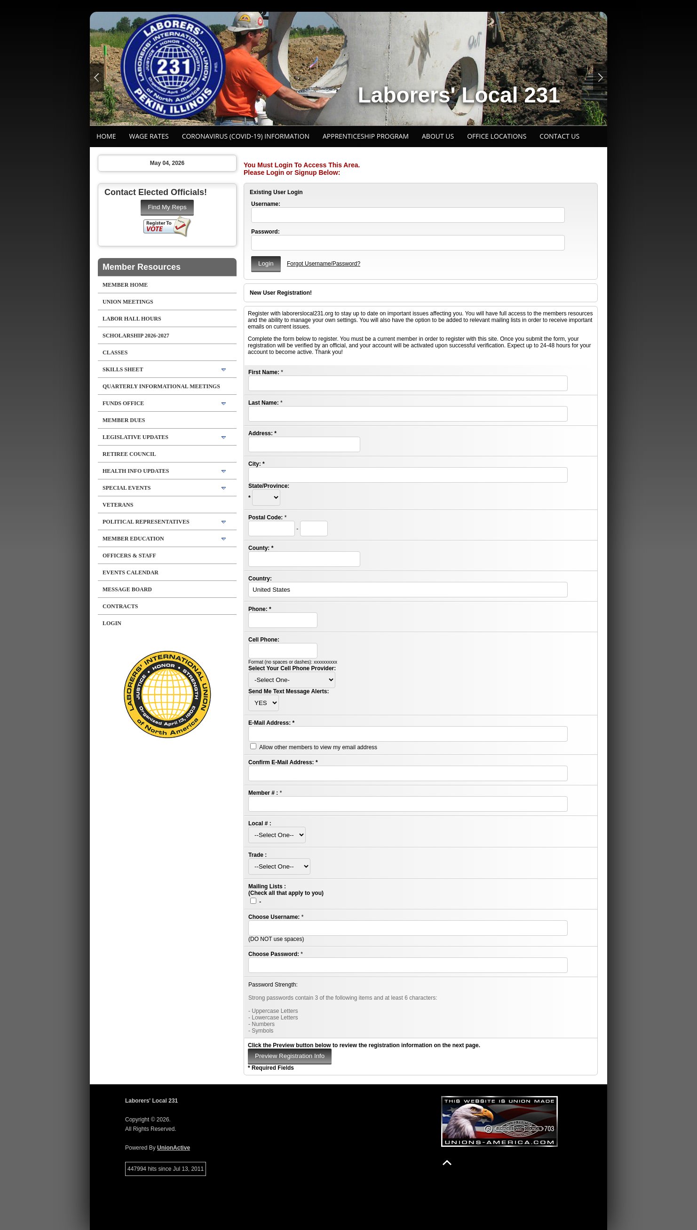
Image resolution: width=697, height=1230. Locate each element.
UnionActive (173, 1147)
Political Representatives (146, 521)
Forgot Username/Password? (323, 263)
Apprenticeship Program (366, 136)
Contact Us (559, 136)
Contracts (120, 606)
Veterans (118, 504)
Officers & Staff (129, 555)
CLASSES (115, 352)
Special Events (126, 488)
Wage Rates (149, 136)
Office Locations (496, 136)
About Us (438, 136)
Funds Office (123, 403)
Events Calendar (130, 572)
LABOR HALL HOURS (132, 318)
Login (112, 623)
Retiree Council (129, 454)
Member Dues (124, 420)
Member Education (133, 538)
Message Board (127, 589)
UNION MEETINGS (128, 301)
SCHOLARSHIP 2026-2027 (136, 335)
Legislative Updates (135, 437)
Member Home (125, 285)
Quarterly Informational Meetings (161, 386)
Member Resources (142, 267)
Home (106, 136)
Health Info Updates (136, 471)
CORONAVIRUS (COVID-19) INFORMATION (245, 136)
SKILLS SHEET (123, 369)
